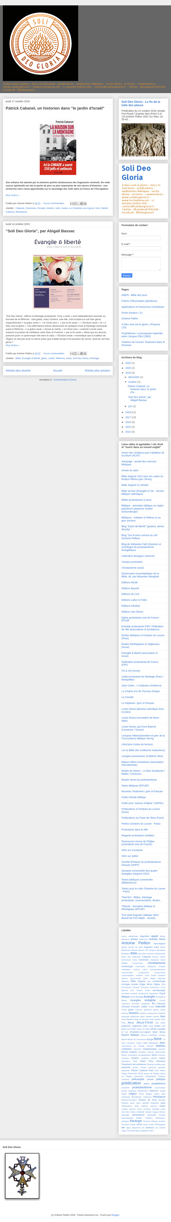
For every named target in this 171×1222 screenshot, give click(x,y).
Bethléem (125, 954)
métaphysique (150, 1049)
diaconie (161, 978)
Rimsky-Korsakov (129, 1100)
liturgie (150, 1039)
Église (157, 984)
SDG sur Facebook (132, 850)
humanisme (152, 1013)
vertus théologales (157, 1124)
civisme (136, 969)
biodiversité (160, 954)
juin (130, 406)
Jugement (137, 1026)
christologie (127, 966)
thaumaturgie (127, 1118)
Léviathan (152, 1035)
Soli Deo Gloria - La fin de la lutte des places (140, 103)
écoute (134, 984)
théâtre (139, 1118)
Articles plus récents (18, 370)
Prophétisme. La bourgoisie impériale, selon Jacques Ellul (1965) (142, 335)
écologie (125, 984)
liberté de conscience (137, 1039)
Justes (64, 208)
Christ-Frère (137, 963)
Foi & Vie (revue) (130, 670)
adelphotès (133, 936)
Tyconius (125, 1124)
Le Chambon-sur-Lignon (81, 208)
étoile (132, 997)
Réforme (60, 358)
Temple (162, 1115)
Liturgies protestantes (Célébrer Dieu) (142, 756)
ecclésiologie (158, 981)
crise (147, 975)
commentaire (127, 972)
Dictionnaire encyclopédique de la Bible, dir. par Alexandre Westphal (140, 575)
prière (146, 1083)
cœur (145, 969)
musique (125, 1058)
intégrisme (134, 1016)
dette (145, 978)
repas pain (159, 1094)
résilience (147, 1097)
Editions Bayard (130, 588)
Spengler (125, 1115)
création (139, 975)
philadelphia (151, 1076)
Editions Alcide (129, 582)
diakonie (125, 981)
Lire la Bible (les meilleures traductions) (143, 750)
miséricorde (160, 1052)
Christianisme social (132, 567)
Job (157, 1023)
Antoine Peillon (129, 318)
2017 (128, 417)
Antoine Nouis (157, 939)
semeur (132, 1109)
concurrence (159, 972)
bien (140, 954)
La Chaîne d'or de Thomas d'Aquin (140, 691)
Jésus (131, 1022)
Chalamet (154, 960)
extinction (125, 1004)
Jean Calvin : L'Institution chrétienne (141, 685)
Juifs (57, 208)
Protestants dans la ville (134, 829)
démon (124, 978)
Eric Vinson (136, 990)
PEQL (140, 1073)
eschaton (125, 993)
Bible (18, 358)
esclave (134, 993)
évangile (149, 996)
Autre (156, 947)
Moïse (124, 1055)
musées (161, 1055)
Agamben (144, 936)
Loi (164, 1039)
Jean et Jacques (141, 1019)
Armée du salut (129, 470)
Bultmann (136, 957)
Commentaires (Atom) (65, 379)
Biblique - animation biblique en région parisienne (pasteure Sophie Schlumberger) (142, 508)
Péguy (124, 1073)
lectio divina (158, 1032)
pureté (124, 1091)
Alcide (162, 936)
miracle (150, 1052)
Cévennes (30, 208)
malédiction (153, 1043)
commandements (157, 969)
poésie (150, 1079)
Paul (151, 1070)
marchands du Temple (132, 1046)
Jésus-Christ (144, 1022)
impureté (125, 1016)
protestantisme (142, 1087)
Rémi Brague (145, 1094)
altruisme (125, 939)
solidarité (140, 1112)
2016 (128, 422)
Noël (135, 1061)
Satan (162, 1106)
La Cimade (127, 697)
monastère (132, 1055)
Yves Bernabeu (133, 1131)
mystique (145, 1058)
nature (162, 1058)
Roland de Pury (148, 1100)
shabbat (155, 1109)
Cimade (41, 208)
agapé (154, 936)
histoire (50, 208)
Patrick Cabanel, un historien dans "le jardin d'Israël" (55, 108)
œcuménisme (139, 1064)
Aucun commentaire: (54, 203)
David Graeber (158, 975)
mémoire (137, 1049)
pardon (135, 1067)
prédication (131, 1083)
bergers (152, 950)
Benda (134, 950)
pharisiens (138, 1076)
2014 (128, 431)
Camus (155, 957)
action (124, 936)
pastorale (125, 1070)
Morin (154, 1055)
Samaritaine (126, 1106)
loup (123, 1043)
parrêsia (161, 1067)
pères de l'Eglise (151, 1073)
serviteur (147, 1109)
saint (138, 1103)
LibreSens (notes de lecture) (137, 744)
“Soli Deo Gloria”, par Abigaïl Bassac (40, 231)
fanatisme (145, 1004)
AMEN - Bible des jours (134, 295)
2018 (128, 412)
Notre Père (146, 1061)
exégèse (150, 1000)
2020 (128, 368)
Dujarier (142, 981)
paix (163, 1064)
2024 (128, 363)
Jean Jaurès (154, 1019)
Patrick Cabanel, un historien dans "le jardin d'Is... (142, 389)
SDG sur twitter (129, 856)
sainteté (145, 1103)
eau (149, 981)
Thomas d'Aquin (150, 1121)
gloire (44, 358)
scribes (124, 1109)
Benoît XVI (143, 950)
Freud (124, 1010)
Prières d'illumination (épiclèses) (139, 301)
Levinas (161, 1035)
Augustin (148, 947)
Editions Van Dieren (132, 611)
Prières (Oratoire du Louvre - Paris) (140, 823)
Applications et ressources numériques (142, 306)
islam (142, 1016)
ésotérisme (143, 993)
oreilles (158, 1064)
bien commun (148, 954)
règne (124, 1094)
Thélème (149, 1118)
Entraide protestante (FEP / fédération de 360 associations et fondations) (142, 628)
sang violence (141, 1106)
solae (69, 358)
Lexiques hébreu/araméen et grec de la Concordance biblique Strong (143, 737)
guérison (148, 1010)
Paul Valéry (160, 1070)
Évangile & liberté (31, 358)
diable (153, 978)
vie (123, 1127)
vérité (139, 1124)
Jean (162, 1016)
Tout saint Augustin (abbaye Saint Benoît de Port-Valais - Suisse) (140, 916)
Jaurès (156, 1016)
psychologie (160, 1088)
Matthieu (160, 1045)
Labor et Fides (143, 1029)
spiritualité (151, 1115)
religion (133, 1093)
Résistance (21, 212)
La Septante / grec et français (137, 703)
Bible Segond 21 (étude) (134, 485)
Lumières (131, 1043)
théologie (94, 358)
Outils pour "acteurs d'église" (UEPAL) (142, 803)
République (136, 1097)
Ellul (163, 984)
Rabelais (132, 1091)
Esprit (162, 993)
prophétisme (158, 1083)
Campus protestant (131, 561)
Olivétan (150, 1064)
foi (153, 1003)
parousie (152, 1067)
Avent (162, 947)
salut (162, 1103)
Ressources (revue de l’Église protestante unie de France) (137, 843)
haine (162, 1010)
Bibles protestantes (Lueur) (136, 499)
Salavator (155, 1103)
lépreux (144, 1035)
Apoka (124, 947)
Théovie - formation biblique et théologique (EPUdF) (138, 908)
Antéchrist (143, 939)
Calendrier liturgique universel (137, 556)
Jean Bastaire (127, 1019)
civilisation (126, 969)
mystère (135, 1058)
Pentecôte (132, 1073)
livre (97, 208)
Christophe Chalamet (145, 966)
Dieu (133, 981)
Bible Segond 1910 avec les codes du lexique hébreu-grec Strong (142, 478)
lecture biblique (130, 1034)
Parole (143, 1067)
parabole (125, 1067)
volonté (162, 1128)
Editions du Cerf (130, 594)
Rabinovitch (143, 1091)
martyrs (150, 1046)
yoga (123, 1131)
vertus (145, 1124)
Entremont (154, 987)
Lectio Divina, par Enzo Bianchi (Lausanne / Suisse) (138, 728)
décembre (134, 377)
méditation (126, 1049)
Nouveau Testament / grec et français (142, 791)
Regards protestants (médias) (137, 835)
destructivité (135, 978)
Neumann (125, 1061)
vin (143, 1128)
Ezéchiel (135, 1004)
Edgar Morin (145, 984)
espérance (154, 993)
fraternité (160, 1006)
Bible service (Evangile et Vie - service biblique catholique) (142, 492)
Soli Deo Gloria (80, 358)
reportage (125, 1097)
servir (139, 1109)
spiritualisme (138, 1115)
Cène (134, 960)
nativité (154, 1058)
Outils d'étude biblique (133, 797)
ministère (142, 1052)
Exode (162, 1000)
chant (162, 960)
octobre (132, 381)
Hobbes (142, 1013)
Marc (162, 1042)
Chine (124, 963)
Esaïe (147, 990)
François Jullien (139, 1006)
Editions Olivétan (130, 605)
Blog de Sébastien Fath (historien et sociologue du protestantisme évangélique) (141, 547)
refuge (162, 1091)
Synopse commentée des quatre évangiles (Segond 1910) (139, 872)
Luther (51, 358)
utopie (133, 1124)
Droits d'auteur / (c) (132, 312)
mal (145, 1043)
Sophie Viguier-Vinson (155, 1112)
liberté (124, 1039)
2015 (128, 427)
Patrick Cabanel (139, 1070)
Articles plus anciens (97, 370)
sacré (132, 1103)
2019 (128, 372)
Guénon (138, 1010)
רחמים (151, 1131)
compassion (143, 972)
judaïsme (126, 1026)
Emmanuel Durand (130, 987)
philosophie (138, 1079)
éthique (125, 996)
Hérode (124, 1013)
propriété (125, 1088)
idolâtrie (161, 1013)
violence (150, 1127)
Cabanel (19, 208)
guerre (156, 1010)
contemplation (127, 975)
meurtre (161, 1049)
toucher (162, 1121)
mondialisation (144, 1055)
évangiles (135, 1000)
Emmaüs (144, 987)
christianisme (156, 963)
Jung (151, 1026)
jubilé (163, 1023)
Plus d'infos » (12, 195)
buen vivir (126, 957)
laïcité (153, 1029)
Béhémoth (126, 950)
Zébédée (144, 1131)
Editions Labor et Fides (134, 599)
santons (153, 1106)
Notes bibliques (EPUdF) (135, 785)
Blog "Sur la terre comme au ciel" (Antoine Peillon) (139, 537)
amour (134, 939)
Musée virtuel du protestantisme (139, 779)
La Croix (131, 1029)
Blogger (115, 1215)
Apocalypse (159, 943)
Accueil (57, 370)
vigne (128, 1128)
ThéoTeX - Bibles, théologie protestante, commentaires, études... (141, 899)
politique (160, 1079)
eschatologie (159, 990)
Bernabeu (161, 950)
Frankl (151, 1007)
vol (156, 1128)
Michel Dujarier (129, 1052)
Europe (139, 997)
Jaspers (148, 1016)
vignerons (136, 1128)
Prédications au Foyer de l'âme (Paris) (142, 817)
